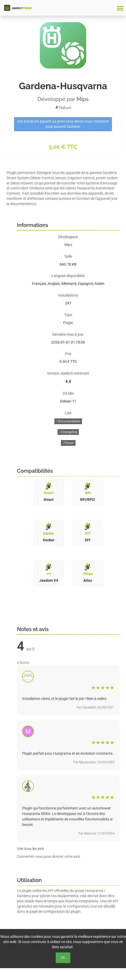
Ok (63, 957)
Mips (83, 99)
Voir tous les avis (30, 849)
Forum (68, 443)
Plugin (68, 323)
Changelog (68, 432)
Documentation (68, 421)
